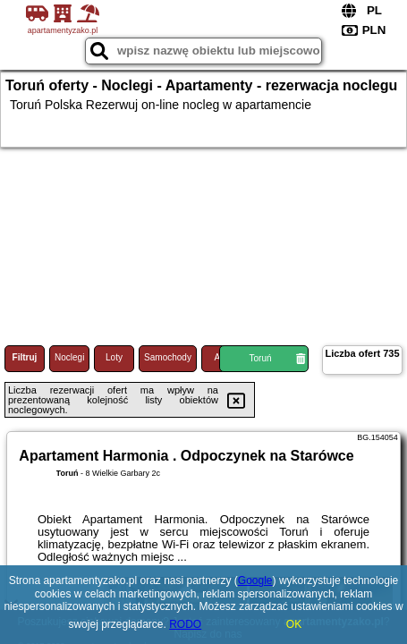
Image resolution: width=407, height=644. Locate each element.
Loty (114, 357)
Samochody (167, 357)
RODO (185, 624)
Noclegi (69, 357)
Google (255, 580)
